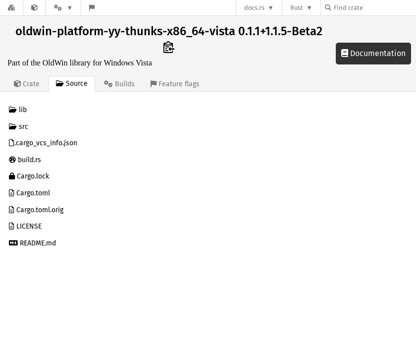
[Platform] (63, 7)
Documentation (373, 53)
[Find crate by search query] (374, 7)
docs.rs (254, 7)
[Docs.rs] (11, 7)
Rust (296, 7)
